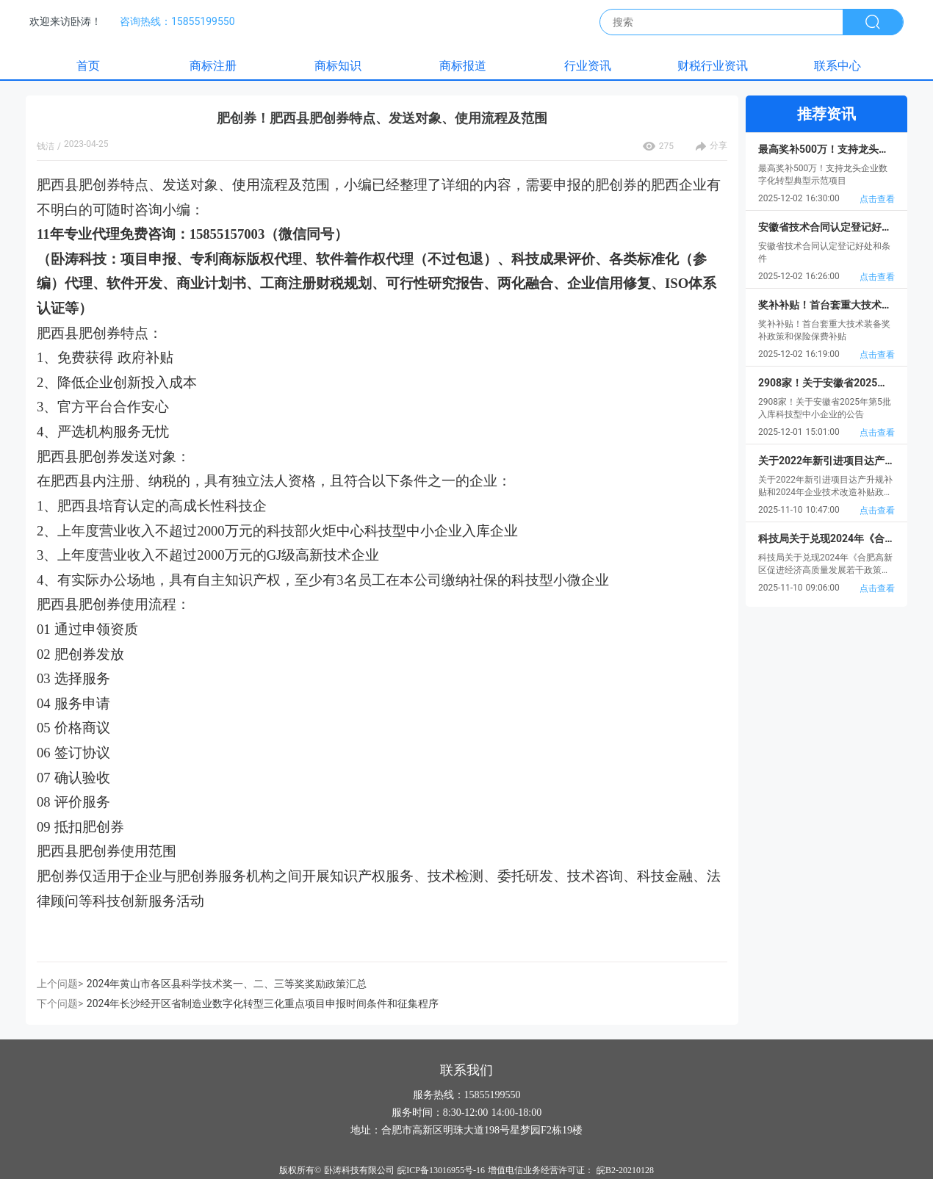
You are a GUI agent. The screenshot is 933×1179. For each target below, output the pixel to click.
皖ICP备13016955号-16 (441, 1170)
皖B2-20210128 (625, 1170)
